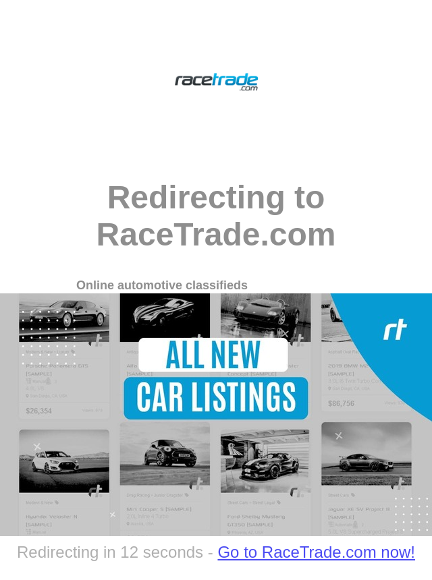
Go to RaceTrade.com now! (316, 552)
